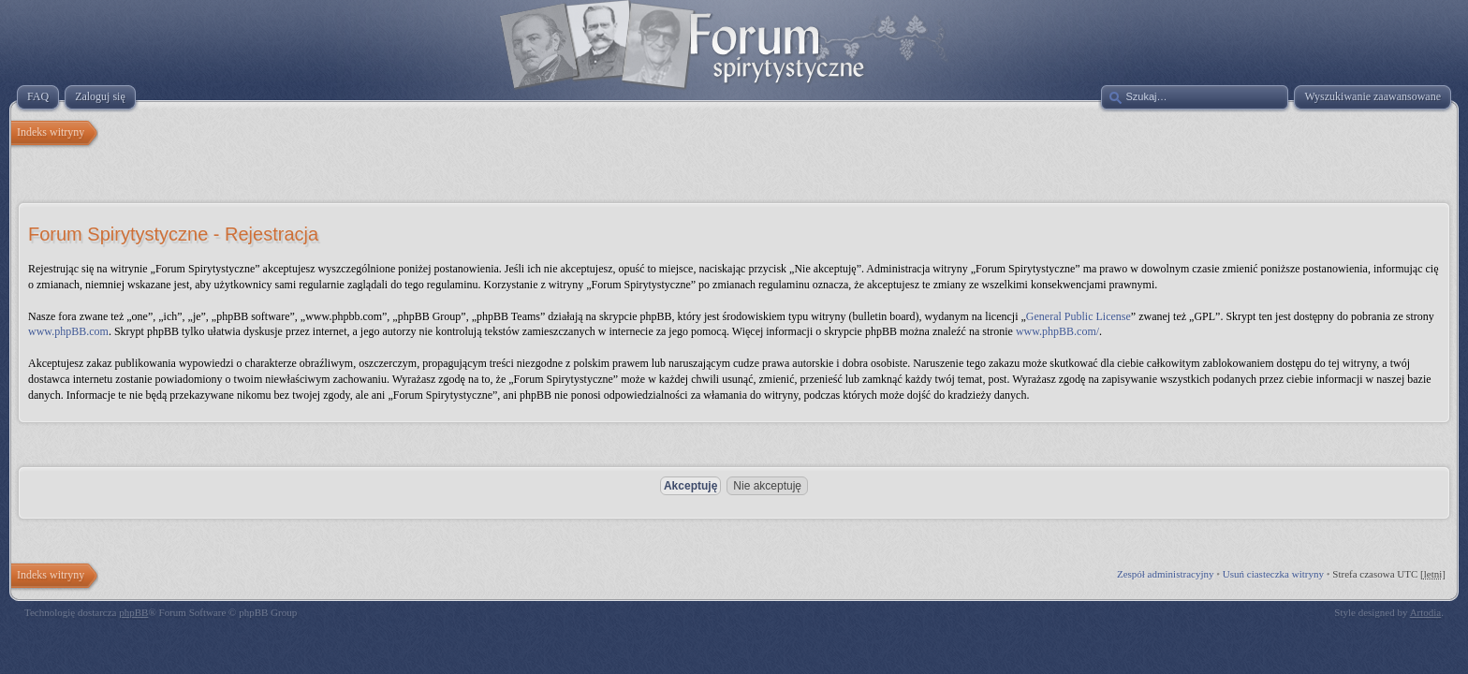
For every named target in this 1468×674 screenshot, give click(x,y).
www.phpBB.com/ (1057, 331)
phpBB (133, 612)
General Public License (1078, 316)
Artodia (1426, 612)
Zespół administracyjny (1165, 573)
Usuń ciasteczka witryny (1273, 573)
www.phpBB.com (68, 331)
